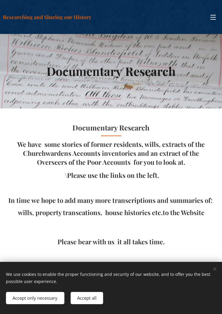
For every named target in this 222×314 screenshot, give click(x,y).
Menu (213, 17)
